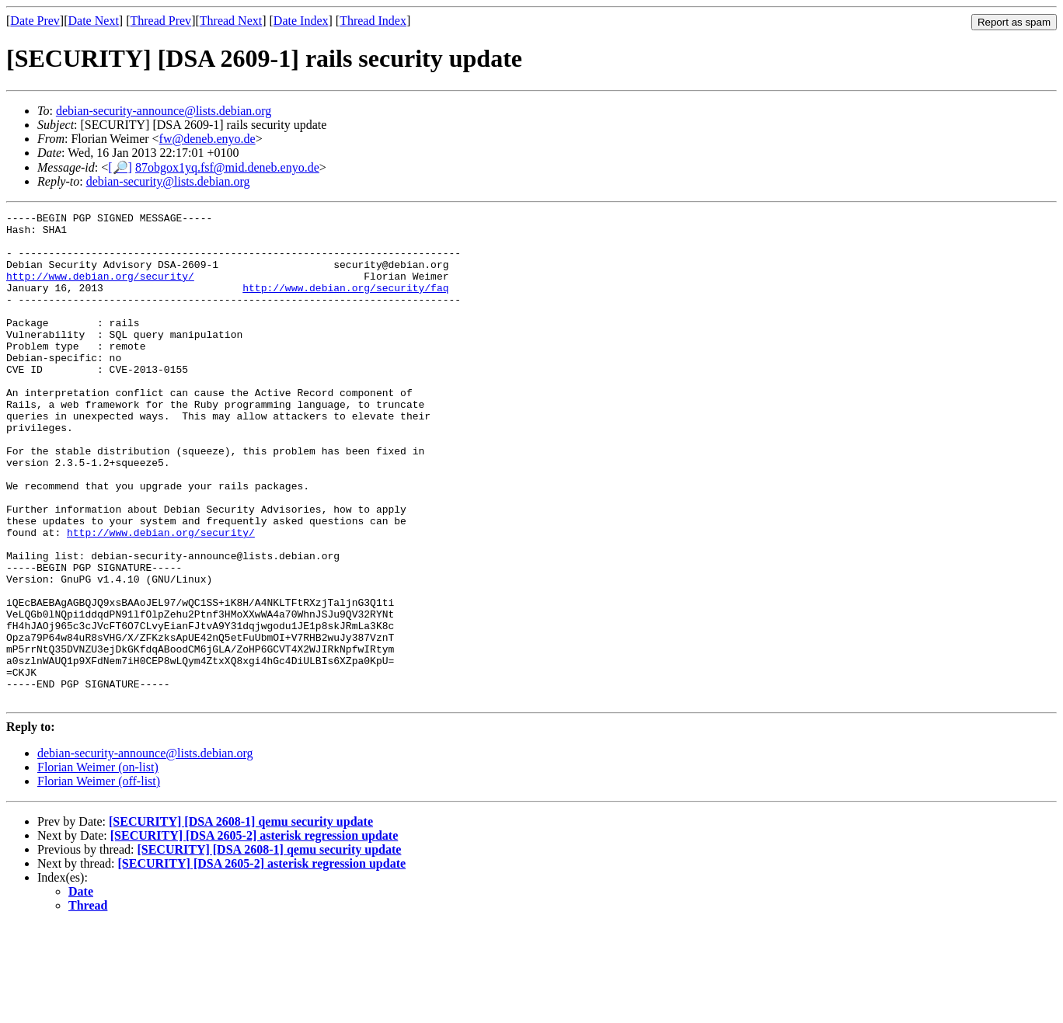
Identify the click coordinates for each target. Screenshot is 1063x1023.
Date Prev (35, 20)
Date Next (93, 20)
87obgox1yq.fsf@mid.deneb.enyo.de (227, 167)
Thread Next (231, 20)
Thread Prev (160, 20)
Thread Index (373, 20)
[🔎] (120, 167)
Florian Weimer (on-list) (98, 865)
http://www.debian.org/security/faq (345, 304)
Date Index (301, 20)
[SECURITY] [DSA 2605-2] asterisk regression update (254, 933)
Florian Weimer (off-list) (98, 879)
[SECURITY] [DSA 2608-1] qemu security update (241, 919)
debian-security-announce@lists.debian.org (163, 110)
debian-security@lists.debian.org (168, 181)
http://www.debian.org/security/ (100, 290)
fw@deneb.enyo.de (207, 138)
